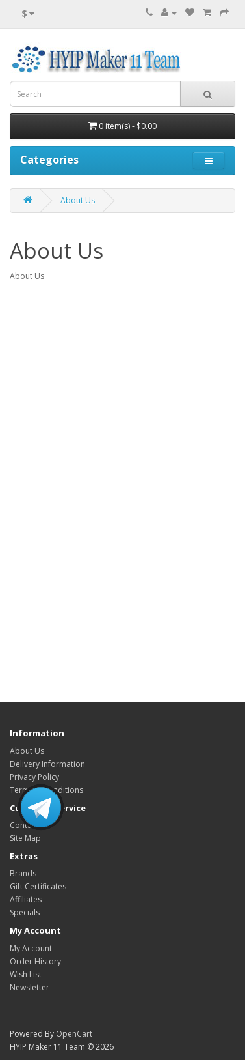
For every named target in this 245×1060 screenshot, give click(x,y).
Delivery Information (47, 763)
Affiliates (26, 899)
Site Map (25, 838)
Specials (25, 912)
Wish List (26, 974)
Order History (35, 961)
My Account (31, 948)
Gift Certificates (38, 886)
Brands (23, 873)
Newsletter (29, 987)
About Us (77, 200)
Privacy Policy (34, 776)
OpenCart (74, 1033)
